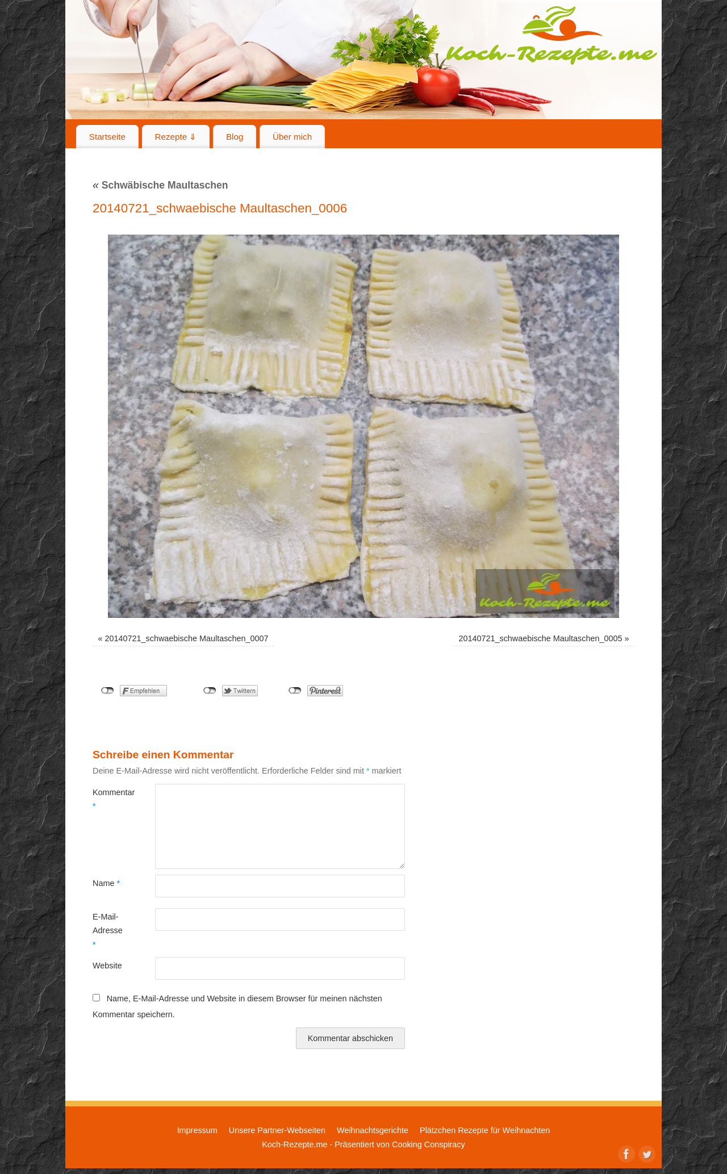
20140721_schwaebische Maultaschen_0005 (540, 638)
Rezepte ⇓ (176, 136)
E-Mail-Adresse (108, 930)
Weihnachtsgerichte (372, 1130)
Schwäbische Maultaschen (160, 185)
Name (106, 883)
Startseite (107, 136)
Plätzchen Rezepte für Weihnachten (485, 1130)
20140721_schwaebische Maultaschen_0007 (187, 638)
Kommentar (108, 799)
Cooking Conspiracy (428, 1144)
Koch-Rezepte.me (551, 35)
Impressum (197, 1130)
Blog (234, 136)
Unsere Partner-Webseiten (277, 1130)
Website (107, 965)
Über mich (292, 136)
